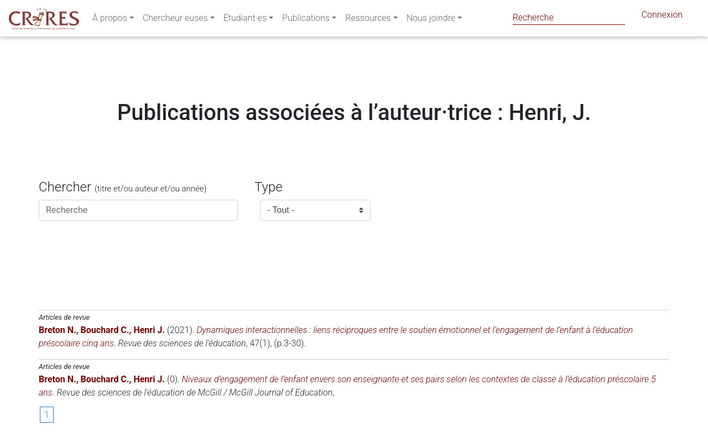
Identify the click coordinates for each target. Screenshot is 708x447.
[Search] (569, 17)
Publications (306, 20)
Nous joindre (431, 20)
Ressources (368, 20)
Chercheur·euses (175, 20)
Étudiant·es (245, 20)
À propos (109, 20)
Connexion (662, 17)
